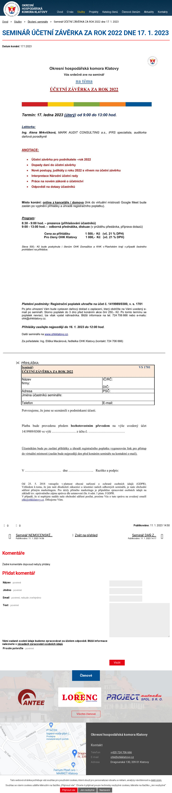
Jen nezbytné (87, 790)
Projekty (93, 11)
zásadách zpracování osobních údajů (40, 644)
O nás (70, 11)
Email (22, 597)
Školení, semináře (38, 21)
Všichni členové (86, 715)
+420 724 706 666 (121, 752)
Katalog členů (110, 11)
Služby (81, 11)
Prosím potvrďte (18, 648)
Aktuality (149, 11)
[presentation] (134, 654)
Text (11, 605)
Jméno (12, 590)
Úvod (60, 11)
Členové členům (131, 11)
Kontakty (163, 11)
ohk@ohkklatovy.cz (122, 757)
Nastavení (105, 790)
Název (12, 582)
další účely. (156, 780)
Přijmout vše (68, 790)
